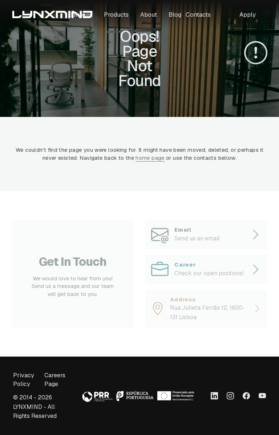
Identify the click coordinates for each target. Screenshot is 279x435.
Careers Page (55, 380)
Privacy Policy (24, 380)
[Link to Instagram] (230, 396)
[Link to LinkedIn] (214, 396)
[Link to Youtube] (262, 396)
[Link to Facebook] (246, 396)
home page (150, 157)
